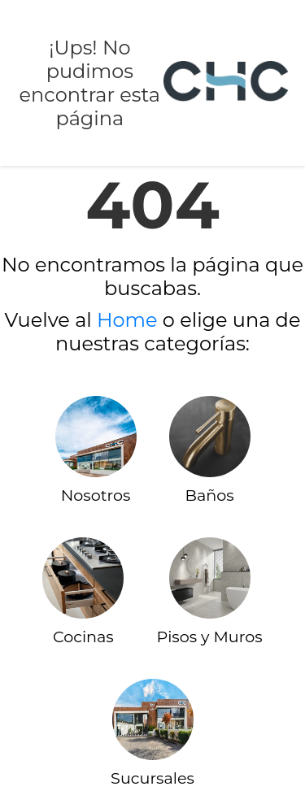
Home (127, 320)
